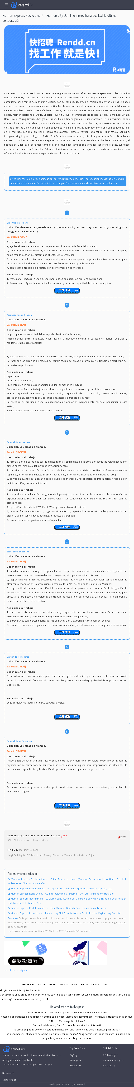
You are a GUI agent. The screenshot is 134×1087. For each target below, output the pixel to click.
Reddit (53, 984)
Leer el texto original (15, 970)
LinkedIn (96, 984)
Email (74, 984)
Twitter (40, 984)
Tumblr (64, 984)
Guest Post (9, 1079)
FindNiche (75, 1065)
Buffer (84, 984)
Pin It (107, 984)
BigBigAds (75, 1060)
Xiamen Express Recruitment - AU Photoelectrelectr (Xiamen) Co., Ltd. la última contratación (62, 893)
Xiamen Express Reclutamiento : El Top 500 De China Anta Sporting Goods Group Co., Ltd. (61, 888)
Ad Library (109, 1065)
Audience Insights (113, 1060)
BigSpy (73, 1055)
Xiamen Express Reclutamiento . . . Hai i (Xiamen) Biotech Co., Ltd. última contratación (59, 908)
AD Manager (110, 1055)
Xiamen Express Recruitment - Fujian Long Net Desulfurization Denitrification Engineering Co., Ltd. (66, 913)
